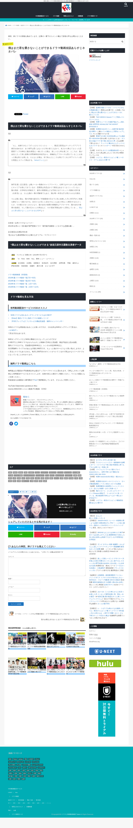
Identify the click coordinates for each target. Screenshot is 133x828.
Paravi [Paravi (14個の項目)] (15, 472)
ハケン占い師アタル (113, 561)
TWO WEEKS (101, 117)
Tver (35, 380)
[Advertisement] (47, 105)
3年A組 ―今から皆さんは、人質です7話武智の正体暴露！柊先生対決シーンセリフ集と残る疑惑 (106, 415)
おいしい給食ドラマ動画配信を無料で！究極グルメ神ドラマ (106, 340)
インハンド (115, 486)
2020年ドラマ (96, 173)
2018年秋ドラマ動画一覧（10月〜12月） (24, 287)
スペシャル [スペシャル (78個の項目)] (68, 472)
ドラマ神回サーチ (92, 16)
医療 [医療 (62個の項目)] (79, 475)
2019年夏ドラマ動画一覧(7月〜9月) (22, 278)
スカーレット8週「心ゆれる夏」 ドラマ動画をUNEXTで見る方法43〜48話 (106, 319)
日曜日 (94, 213)
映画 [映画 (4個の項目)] (66, 478)
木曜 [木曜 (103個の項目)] (80, 478)
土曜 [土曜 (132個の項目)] (14, 478)
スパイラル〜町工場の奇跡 (106, 465)
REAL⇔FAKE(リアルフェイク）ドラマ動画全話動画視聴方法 (106, 424)
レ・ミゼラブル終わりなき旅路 (109, 608)
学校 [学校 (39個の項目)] (28, 478)
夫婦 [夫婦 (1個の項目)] (19, 478)
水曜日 (94, 246)
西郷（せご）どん (116, 613)
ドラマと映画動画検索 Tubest (71, 814)
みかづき (101, 591)
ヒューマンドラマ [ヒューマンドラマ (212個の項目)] (29, 475)
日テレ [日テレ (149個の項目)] (56, 478)
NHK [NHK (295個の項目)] (10, 472)
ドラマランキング (94, 60)
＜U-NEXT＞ (13, 330)
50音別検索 (95, 252)
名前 (10, 578)
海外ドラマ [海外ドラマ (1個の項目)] (25, 481)
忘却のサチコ (109, 584)
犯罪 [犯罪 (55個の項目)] (36, 481)
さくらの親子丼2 (104, 603)
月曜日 (94, 224)
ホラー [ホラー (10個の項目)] (52, 475)
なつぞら (99, 460)
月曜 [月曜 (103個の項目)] (76, 478)
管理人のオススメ (68, 16)
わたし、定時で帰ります (104, 472)
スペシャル (95, 292)
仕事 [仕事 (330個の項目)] (75, 475)
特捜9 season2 (101, 476)
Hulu (92, 179)
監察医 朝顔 (100, 107)
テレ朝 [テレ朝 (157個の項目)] (11, 475)
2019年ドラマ (96, 218)
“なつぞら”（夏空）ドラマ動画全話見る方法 (105, 364)
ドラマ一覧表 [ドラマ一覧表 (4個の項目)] (18, 475)
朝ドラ (94, 184)
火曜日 (94, 229)
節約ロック (98, 525)
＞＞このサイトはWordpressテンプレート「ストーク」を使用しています (67, 20)
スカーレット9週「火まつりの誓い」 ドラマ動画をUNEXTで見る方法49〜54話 (106, 309)
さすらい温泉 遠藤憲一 (111, 544)
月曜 (22, 492)
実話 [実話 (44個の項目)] (32, 478)
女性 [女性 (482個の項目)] (23, 478)
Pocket (25, 114)
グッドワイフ (113, 610)
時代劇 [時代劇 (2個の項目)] (71, 478)
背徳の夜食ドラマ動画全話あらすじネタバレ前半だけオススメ (106, 406)
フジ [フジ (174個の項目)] (47, 475)
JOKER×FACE (103, 520)
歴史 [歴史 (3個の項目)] (14, 481)
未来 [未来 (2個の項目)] (10, 481)
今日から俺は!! (104, 615)
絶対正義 (101, 596)
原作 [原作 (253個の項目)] (10, 478)
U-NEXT (94, 207)
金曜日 (94, 269)
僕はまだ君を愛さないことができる (104, 112)
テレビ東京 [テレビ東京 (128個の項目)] (76, 472)
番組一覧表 (95, 235)
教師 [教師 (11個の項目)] (51, 478)
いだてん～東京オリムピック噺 (107, 157)
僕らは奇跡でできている (106, 537)
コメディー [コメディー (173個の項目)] (44, 472)
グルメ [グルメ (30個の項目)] (37, 472)
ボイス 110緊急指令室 (111, 150)
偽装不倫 (112, 122)
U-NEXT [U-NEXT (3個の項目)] (31, 472)
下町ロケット (94, 615)
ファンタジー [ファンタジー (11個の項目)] (40, 475)
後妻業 (111, 534)
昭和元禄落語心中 (99, 582)
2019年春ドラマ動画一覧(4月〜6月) (22, 281)
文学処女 (92, 539)
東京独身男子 (100, 495)
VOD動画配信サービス (42, 16)
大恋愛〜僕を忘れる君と (115, 582)
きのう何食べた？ (111, 488)
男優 (9, 810)
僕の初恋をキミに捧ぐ (113, 596)
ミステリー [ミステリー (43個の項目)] (68, 475)
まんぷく (99, 516)
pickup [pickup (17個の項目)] (21, 472)
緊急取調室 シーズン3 (98, 483)
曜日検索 (94, 263)
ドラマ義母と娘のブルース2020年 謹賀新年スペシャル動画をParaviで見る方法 (106, 329)
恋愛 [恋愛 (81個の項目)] (42, 478)
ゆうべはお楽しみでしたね (98, 534)
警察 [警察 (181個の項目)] (40, 481)
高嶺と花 (105, 467)
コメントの (95, 638)
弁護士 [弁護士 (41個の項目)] (37, 478)
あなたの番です (104, 160)
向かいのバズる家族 (113, 483)
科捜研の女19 (101, 129)
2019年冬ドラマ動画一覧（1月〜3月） (23, 284)
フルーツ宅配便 (103, 580)
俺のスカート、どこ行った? (106, 491)
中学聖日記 (119, 537)
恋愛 (34, 492)
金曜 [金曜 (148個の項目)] (45, 481)
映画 (92, 286)
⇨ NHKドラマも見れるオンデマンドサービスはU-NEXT (30, 315)
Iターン (108, 145)
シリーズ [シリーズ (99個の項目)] (60, 472)
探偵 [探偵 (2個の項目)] (47, 478)
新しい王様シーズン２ (97, 518)
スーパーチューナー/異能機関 (109, 546)
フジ (28, 492)
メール (11, 587)
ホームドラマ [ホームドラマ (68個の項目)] (60, 475)
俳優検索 (80, 16)
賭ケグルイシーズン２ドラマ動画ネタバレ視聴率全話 (106, 397)
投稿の (93, 634)
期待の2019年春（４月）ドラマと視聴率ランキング (107, 433)
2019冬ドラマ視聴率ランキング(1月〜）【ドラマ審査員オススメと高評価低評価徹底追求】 (106, 442)
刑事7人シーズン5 (102, 122)
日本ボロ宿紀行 (115, 580)
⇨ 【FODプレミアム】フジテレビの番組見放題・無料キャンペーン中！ (36, 321)
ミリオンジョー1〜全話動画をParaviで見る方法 (106, 348)
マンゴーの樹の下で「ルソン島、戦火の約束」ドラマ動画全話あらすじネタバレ (106, 372)
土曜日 (94, 280)
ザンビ (100, 544)
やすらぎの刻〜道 (109, 460)
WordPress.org (94, 641)
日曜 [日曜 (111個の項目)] (61, 478)
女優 (92, 201)
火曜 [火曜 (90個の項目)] (31, 481)
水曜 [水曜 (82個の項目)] (19, 481)
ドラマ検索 (56, 16)
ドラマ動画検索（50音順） (18, 275)
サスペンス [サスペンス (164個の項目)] (52, 472)
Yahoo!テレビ (39, 160)
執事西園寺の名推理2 (103, 486)
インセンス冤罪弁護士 (106, 594)
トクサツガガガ (106, 577)
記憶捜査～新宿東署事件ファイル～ (110, 575)
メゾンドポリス (94, 577)
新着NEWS (95, 275)
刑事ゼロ (102, 561)
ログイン (92, 631)
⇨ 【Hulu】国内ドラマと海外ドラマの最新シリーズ (28, 318)
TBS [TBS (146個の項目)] (25, 472)
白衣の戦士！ (111, 476)
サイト (10, 595)
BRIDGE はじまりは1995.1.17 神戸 (110, 532)
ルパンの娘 (105, 131)
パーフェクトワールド (104, 469)
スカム (96, 119)
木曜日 (94, 258)
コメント (11, 556)
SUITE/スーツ (107, 525)
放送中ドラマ (14, 492)
